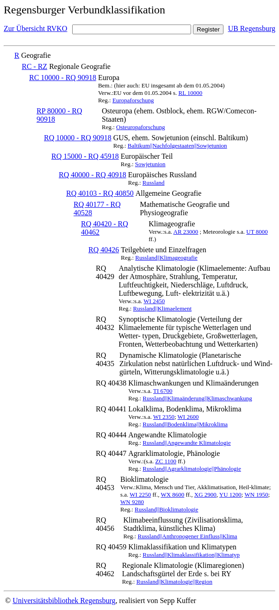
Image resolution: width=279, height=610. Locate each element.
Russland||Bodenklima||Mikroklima (185, 424)
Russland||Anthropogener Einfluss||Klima (187, 536)
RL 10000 (190, 92)
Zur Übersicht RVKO (35, 28)
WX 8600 (172, 494)
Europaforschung (133, 100)
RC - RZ (34, 66)
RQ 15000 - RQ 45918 (85, 156)
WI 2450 (154, 301)
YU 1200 (230, 494)
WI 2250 (140, 494)
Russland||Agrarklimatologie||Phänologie (192, 468)
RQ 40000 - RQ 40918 (92, 175)
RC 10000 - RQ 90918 (62, 77)
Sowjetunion (150, 164)
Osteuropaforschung (140, 127)
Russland (154, 182)
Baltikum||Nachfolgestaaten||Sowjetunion (177, 145)
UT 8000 (256, 231)
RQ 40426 (103, 250)
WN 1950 (256, 494)
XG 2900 (205, 494)
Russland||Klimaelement (162, 308)
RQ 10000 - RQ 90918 (78, 138)
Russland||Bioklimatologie (166, 509)
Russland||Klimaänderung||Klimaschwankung (197, 398)
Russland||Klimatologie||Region (174, 581)
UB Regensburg (251, 28)
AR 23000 (186, 231)
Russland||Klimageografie (166, 257)
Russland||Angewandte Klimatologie (186, 442)
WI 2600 (188, 416)
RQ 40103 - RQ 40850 (100, 193)
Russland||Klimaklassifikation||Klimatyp (191, 554)
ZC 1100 (165, 461)
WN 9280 (132, 501)
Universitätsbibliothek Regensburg (63, 600)
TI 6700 (163, 390)
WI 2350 (163, 416)
